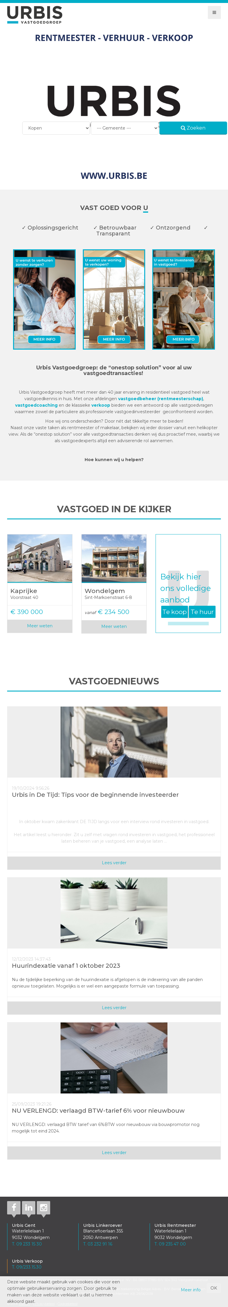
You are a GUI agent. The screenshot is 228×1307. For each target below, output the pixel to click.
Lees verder (114, 862)
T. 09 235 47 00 (170, 1244)
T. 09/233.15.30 (27, 1267)
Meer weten (40, 626)
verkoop (101, 405)
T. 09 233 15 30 (27, 1244)
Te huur (202, 611)
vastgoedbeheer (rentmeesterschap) (160, 398)
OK (213, 1288)
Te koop (174, 611)
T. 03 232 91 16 (97, 1244)
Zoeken (193, 128)
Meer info (191, 1290)
